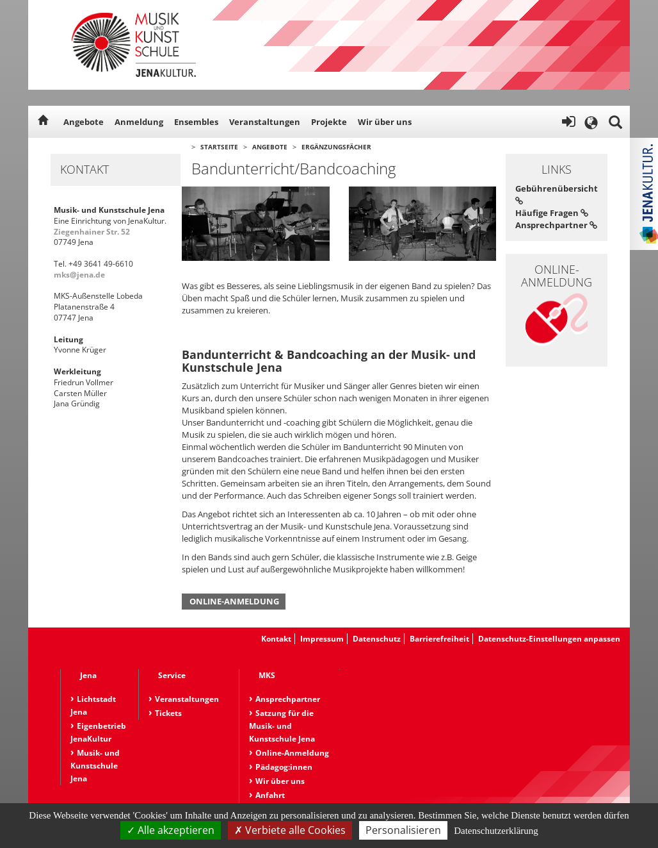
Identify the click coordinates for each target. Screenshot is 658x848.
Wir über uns (385, 122)
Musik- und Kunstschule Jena (95, 765)
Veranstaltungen (264, 122)
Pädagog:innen (283, 766)
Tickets (168, 713)
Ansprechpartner (556, 225)
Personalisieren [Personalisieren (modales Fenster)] (403, 830)
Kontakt (276, 638)
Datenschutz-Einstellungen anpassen (549, 638)
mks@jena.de (79, 274)
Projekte (329, 122)
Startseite (219, 146)
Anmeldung (139, 122)
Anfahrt (270, 795)
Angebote (83, 122)
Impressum (322, 638)
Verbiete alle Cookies (290, 830)
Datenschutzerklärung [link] (496, 831)
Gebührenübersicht (556, 194)
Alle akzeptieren (170, 830)
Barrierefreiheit (439, 638)
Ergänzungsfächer (336, 146)
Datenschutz (377, 638)
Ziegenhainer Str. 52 (92, 231)
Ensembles (196, 122)
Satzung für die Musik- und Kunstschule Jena (282, 726)
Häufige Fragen (551, 213)
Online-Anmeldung (234, 601)
